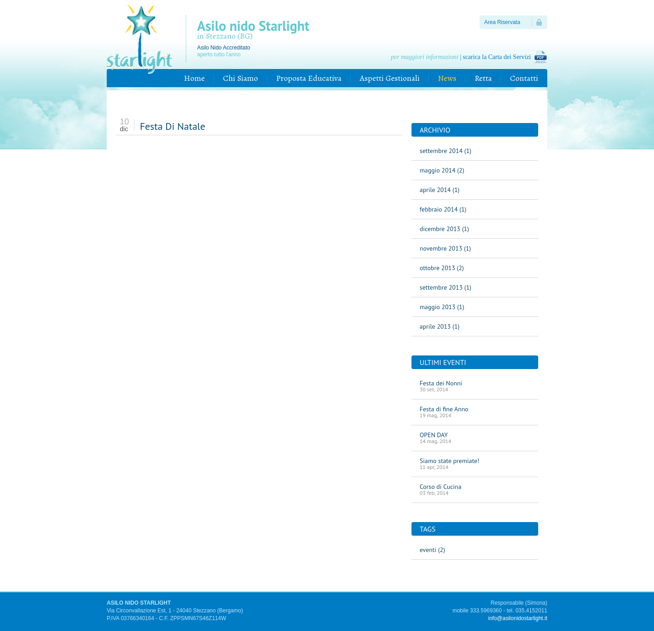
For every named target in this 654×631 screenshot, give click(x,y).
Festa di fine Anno (475, 412)
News (447, 78)
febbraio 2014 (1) (443, 209)
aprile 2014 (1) (440, 190)
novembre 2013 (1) (445, 248)
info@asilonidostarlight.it (517, 618)
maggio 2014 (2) (442, 170)
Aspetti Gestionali (390, 78)
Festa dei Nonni (475, 386)
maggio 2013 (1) (442, 307)
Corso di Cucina (475, 489)
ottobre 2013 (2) (442, 268)
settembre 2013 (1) (445, 287)
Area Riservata (502, 22)
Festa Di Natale (172, 126)
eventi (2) (432, 550)
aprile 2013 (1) (440, 326)
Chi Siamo (240, 78)
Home (194, 78)
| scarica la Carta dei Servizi (461, 57)
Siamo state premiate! (475, 463)
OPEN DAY (475, 437)
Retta (483, 78)
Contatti (524, 78)
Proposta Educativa (309, 78)
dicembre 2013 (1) (444, 229)
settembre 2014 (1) (445, 151)
